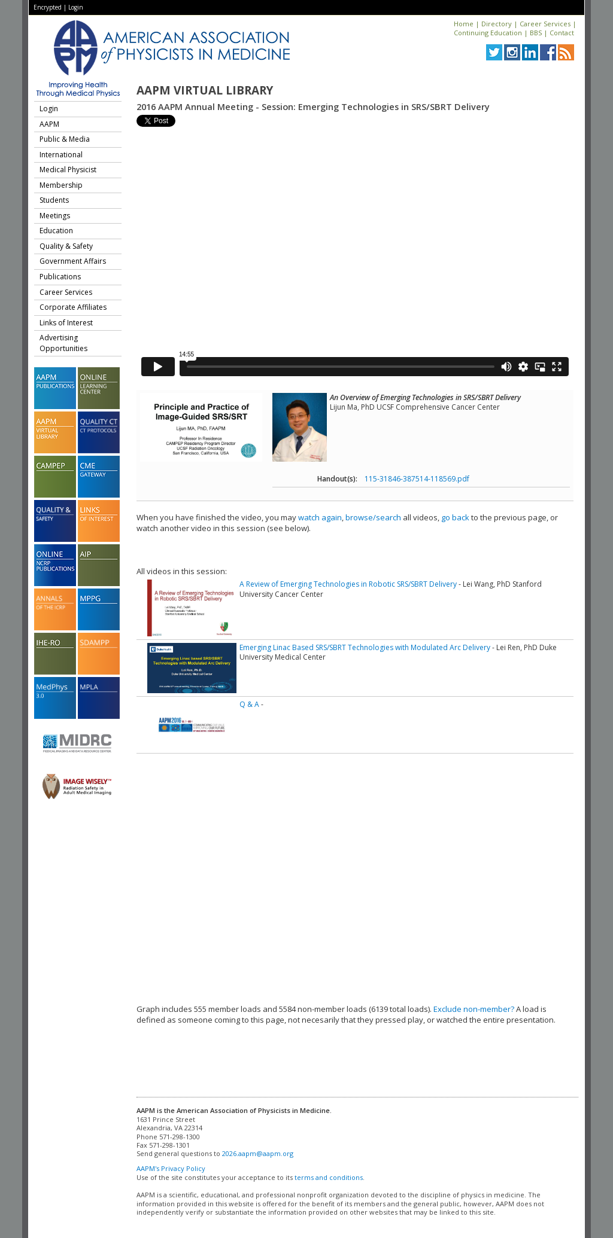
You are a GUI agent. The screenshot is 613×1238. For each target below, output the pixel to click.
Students (54, 200)
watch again (320, 517)
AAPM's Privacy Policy (170, 1168)
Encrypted (48, 7)
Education (56, 230)
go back (455, 517)
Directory (496, 23)
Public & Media (65, 139)
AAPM (49, 124)
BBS (536, 32)
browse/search (373, 517)
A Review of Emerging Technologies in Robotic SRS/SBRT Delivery (348, 584)
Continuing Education (488, 32)
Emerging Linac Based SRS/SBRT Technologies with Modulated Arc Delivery (364, 647)
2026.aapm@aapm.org (257, 1153)
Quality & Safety (66, 246)
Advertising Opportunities (63, 343)
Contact (562, 32)
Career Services (545, 23)
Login (75, 7)
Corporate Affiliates (73, 307)
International (61, 155)
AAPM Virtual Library (204, 90)
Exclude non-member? (473, 1009)
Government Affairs (73, 261)
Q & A (249, 704)
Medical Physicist (68, 169)
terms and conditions (329, 1177)
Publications (60, 277)
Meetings (55, 216)
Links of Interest (66, 323)
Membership (61, 185)
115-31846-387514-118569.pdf (417, 479)
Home (464, 23)
